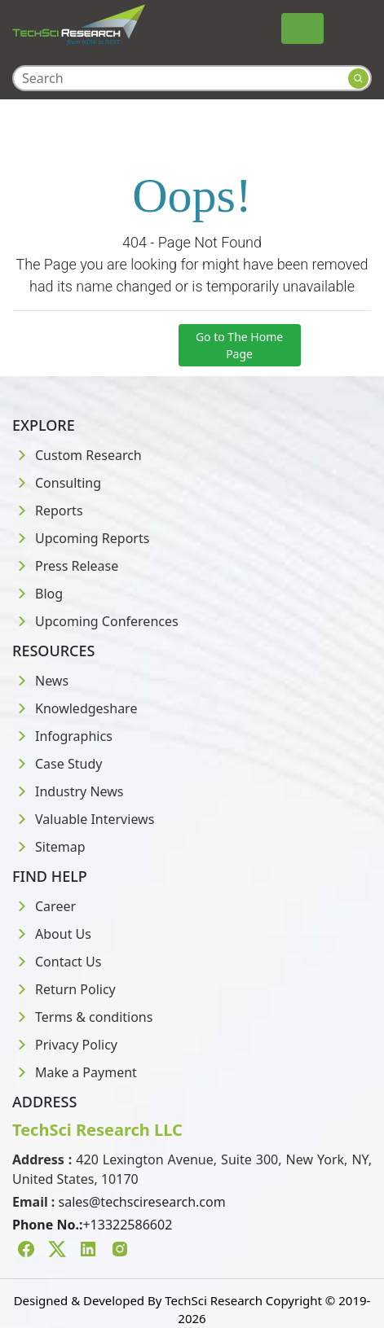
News (40, 680)
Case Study (57, 764)
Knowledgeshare (74, 708)
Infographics (62, 736)
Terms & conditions (82, 1017)
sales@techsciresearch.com (142, 1202)
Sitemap (49, 847)
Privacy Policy (64, 1044)
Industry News (68, 791)
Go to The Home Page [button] (239, 345)
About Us (51, 934)
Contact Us (56, 961)
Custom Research (77, 455)
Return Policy (64, 989)
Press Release (65, 566)
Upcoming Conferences (95, 621)
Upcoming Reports (80, 538)
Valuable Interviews (83, 819)
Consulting (56, 483)
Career (44, 906)
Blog (37, 593)
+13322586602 (127, 1225)
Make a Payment (74, 1072)
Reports (47, 510)
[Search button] (358, 78)
